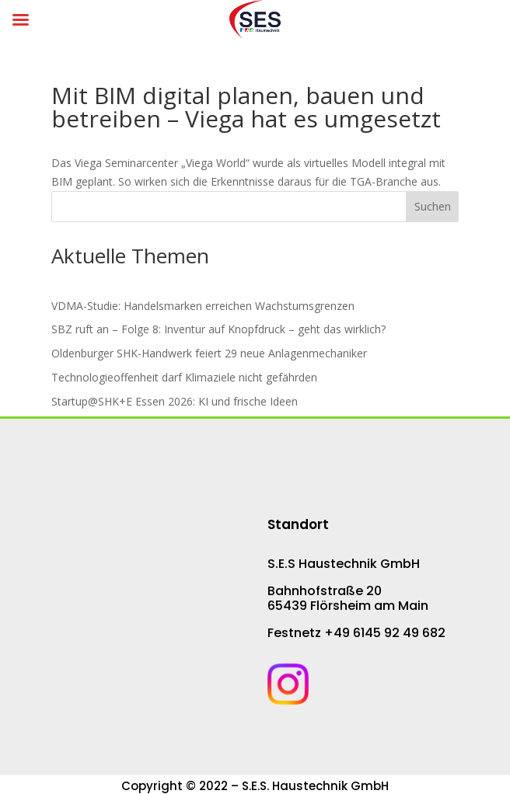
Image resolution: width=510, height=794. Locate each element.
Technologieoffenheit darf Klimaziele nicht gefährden (184, 377)
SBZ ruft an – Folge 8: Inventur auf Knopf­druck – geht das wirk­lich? (218, 329)
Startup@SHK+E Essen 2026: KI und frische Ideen (174, 401)
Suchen (432, 206)
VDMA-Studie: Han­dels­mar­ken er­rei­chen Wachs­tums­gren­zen (203, 305)
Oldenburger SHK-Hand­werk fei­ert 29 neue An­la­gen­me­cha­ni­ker (209, 353)
